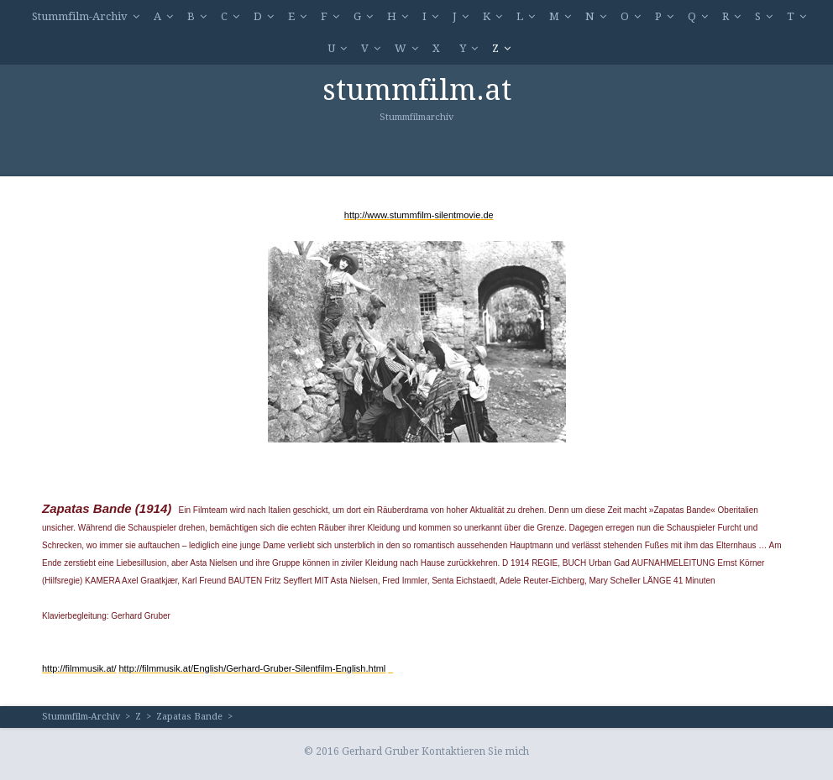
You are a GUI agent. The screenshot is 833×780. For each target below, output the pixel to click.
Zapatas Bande (189, 716)
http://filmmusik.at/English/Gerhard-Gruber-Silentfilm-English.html (251, 668)
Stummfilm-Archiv (80, 16)
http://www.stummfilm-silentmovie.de (419, 215)
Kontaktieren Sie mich (475, 751)
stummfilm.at (416, 90)
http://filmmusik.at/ (79, 668)
